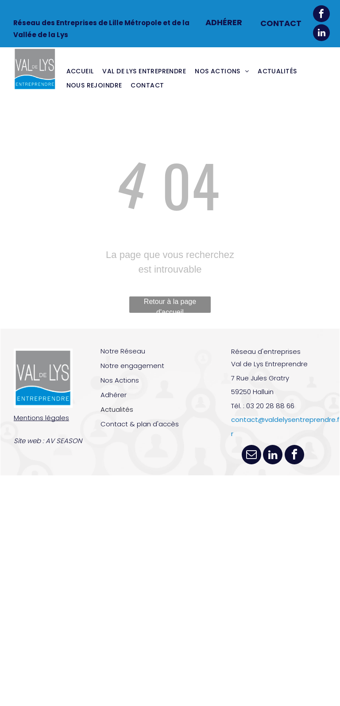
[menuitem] (80, 71)
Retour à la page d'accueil (170, 305)
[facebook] (321, 14)
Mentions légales (41, 417)
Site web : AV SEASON (48, 440)
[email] (251, 456)
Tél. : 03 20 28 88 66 (262, 405)
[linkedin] (321, 33)
